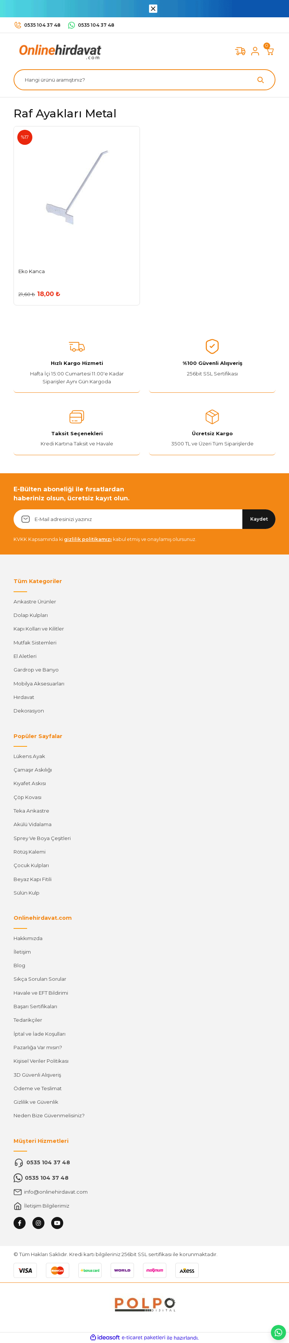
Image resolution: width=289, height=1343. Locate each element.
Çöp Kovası (27, 797)
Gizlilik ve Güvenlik (36, 1102)
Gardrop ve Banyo (36, 670)
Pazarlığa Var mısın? (38, 1047)
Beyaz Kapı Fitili (33, 879)
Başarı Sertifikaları (35, 1006)
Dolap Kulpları (31, 615)
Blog (19, 965)
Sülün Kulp (27, 893)
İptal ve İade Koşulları (39, 1034)
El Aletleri (25, 656)
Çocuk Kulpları (31, 865)
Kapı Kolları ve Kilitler (39, 629)
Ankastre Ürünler (35, 602)
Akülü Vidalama (33, 824)
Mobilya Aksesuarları (39, 684)
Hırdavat (24, 697)
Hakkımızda (28, 938)
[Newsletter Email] (144, 519)
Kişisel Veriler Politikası (41, 1061)
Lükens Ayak (29, 756)
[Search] (144, 79)
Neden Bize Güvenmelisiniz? (49, 1115)
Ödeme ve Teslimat (38, 1088)
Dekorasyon (29, 711)
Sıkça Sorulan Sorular (40, 979)
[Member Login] (255, 51)
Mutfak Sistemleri (35, 643)
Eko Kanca (31, 271)
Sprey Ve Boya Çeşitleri (42, 838)
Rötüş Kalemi (30, 852)
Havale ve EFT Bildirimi (41, 993)
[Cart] (270, 51)
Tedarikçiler (28, 1020)
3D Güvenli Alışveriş (37, 1075)
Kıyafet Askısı (30, 783)
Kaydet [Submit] (259, 519)
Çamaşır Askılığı (33, 770)
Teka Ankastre (31, 811)
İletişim (22, 952)
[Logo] (59, 50)
